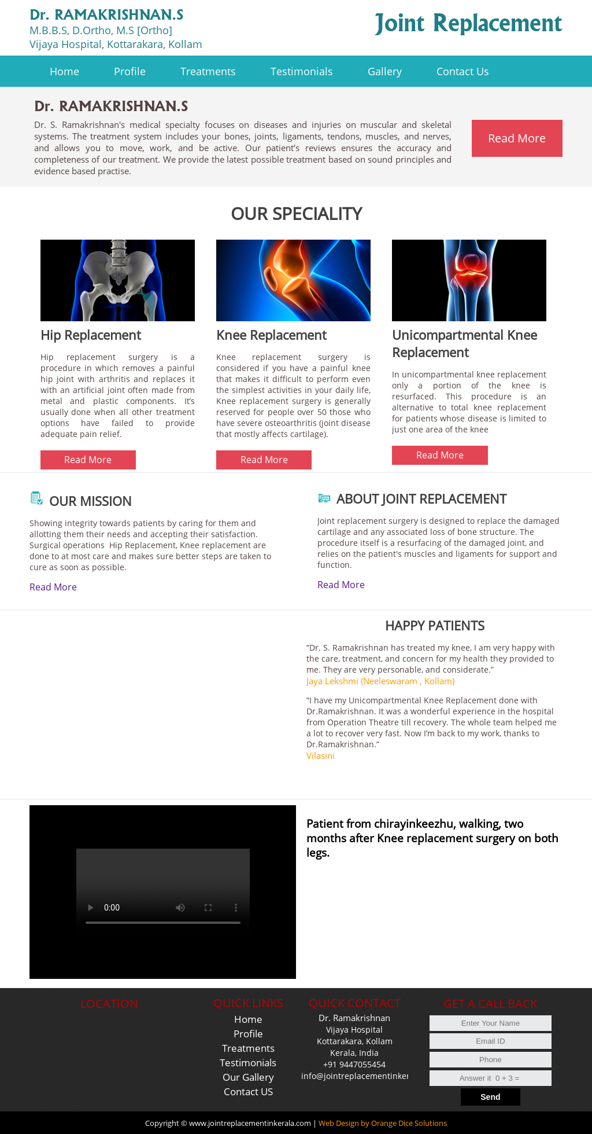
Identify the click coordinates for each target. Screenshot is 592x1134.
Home (248, 1019)
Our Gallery (248, 1077)
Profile (248, 1033)
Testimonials (248, 1062)
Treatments (248, 1048)
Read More (53, 587)
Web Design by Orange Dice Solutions (383, 1123)
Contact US (248, 1091)
